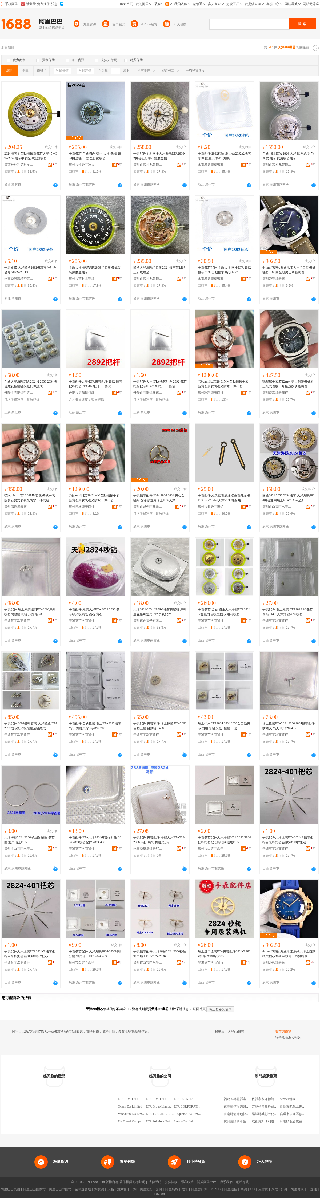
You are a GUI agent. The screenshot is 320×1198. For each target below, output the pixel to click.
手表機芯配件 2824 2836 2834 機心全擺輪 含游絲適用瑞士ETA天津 (159, 498)
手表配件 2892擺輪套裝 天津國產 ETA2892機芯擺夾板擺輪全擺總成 (30, 726)
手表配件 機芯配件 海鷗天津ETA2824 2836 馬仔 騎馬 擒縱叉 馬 (159, 840)
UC (252, 1189)
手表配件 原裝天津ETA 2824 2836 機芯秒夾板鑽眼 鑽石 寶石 (94, 612)
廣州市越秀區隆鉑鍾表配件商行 (212, 507)
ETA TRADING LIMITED (163, 1114)
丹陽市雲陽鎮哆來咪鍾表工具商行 (148, 393)
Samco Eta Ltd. (184, 1121)
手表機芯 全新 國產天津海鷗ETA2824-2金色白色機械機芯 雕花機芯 (224, 612)
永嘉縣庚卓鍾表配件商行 (148, 848)
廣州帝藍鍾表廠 (273, 962)
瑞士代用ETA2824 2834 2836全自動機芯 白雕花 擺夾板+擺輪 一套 (224, 726)
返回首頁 (199, 1009)
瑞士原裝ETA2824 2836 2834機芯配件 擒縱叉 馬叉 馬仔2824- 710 (288, 726)
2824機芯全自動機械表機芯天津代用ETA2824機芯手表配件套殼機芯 (30, 156)
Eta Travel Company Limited (136, 1121)
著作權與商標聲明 (132, 1182)
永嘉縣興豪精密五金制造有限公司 (212, 165)
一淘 (133, 1189)
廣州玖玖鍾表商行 (210, 393)
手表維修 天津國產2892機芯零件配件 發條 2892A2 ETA (30, 270)
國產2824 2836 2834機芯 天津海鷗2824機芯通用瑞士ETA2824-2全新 (288, 498)
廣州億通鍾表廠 (15, 507)
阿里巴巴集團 (10, 1189)
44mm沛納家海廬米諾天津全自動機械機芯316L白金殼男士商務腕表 (288, 270)
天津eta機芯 (236, 1031)
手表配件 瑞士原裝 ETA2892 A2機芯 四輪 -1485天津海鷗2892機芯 (287, 612)
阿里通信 (230, 1189)
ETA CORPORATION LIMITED (195, 1106)
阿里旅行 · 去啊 (151, 1189)
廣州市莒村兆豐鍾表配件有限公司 (148, 165)
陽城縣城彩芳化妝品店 (268, 1114)
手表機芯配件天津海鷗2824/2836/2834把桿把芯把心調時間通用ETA (224, 840)
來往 (274, 1189)
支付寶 (263, 1189)
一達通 (312, 1189)
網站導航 (242, 1182)
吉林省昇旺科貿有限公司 (269, 1106)
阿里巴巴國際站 (34, 1189)
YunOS (216, 1189)
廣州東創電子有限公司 (148, 620)
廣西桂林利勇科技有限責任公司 (19, 165)
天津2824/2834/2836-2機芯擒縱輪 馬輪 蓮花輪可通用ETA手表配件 (160, 612)
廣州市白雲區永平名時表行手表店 (277, 507)
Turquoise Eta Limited (188, 1114)
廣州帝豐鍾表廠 (273, 279)
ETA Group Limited (158, 1106)
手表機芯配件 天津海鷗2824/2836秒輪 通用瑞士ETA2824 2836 (159, 953)
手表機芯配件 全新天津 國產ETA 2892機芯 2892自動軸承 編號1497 (224, 270)
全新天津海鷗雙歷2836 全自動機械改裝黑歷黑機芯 (95, 270)
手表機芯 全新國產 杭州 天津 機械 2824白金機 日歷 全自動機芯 (95, 156)
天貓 (110, 1189)
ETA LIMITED (128, 1099)
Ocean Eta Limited (130, 1106)
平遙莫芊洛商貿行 (17, 620)
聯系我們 (226, 1182)
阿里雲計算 (199, 1189)
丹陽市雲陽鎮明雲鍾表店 (19, 393)
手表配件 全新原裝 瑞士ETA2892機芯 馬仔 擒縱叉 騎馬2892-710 (95, 726)
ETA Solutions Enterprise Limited (167, 1121)
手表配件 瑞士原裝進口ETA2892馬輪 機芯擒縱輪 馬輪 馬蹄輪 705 (30, 612)
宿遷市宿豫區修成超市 (296, 1114)
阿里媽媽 (171, 1189)
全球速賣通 (83, 1189)
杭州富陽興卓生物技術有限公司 (246, 1121)
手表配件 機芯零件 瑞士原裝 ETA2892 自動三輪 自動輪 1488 (159, 726)
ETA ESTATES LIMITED (190, 1099)
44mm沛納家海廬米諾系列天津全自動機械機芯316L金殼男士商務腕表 (288, 953)
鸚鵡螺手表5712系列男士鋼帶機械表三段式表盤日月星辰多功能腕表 (288, 384)
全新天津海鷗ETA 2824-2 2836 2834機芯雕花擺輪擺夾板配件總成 (30, 384)
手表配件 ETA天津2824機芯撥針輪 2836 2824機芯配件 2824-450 (95, 840)
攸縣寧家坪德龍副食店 (268, 1099)
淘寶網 (99, 1189)
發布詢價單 (283, 1031)
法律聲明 (155, 1182)
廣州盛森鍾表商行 (275, 393)
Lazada (159, 1194)
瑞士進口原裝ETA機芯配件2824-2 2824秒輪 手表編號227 (224, 953)
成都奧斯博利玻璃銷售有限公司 (274, 1121)
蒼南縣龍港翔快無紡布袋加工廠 (246, 1114)
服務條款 (171, 1182)
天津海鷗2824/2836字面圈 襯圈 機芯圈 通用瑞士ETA (29, 840)
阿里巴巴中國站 (60, 1189)
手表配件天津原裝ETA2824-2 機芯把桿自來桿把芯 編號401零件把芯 (287, 840)
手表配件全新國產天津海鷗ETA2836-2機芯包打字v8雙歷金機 (159, 156)
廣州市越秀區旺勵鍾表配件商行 (148, 507)
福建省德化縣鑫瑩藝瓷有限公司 (246, 1099)
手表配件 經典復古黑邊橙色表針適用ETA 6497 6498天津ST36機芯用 (224, 498)
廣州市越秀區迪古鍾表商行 (83, 165)
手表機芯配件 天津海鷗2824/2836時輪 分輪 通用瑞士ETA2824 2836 (95, 953)
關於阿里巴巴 (206, 1182)
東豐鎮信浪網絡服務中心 (241, 1106)
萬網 (244, 1189)
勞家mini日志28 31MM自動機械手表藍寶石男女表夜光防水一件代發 (223, 384)
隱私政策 (187, 1182)
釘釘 (284, 1189)
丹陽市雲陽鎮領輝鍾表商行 (83, 393)
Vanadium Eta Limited (132, 1114)
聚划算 (122, 1189)
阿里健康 (297, 1189)
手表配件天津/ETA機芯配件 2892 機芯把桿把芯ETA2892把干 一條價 (95, 384)
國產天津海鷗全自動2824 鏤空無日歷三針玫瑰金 (159, 270)
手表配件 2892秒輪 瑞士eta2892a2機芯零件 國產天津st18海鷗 (224, 156)
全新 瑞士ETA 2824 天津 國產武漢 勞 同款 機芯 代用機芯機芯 (288, 156)
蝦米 (185, 1189)
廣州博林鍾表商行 (81, 507)
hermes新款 (287, 1099)
